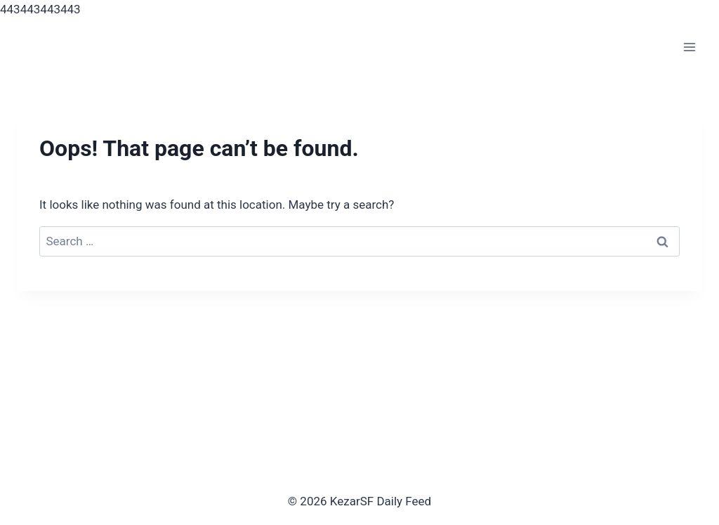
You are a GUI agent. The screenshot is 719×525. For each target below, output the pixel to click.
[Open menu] (689, 47)
